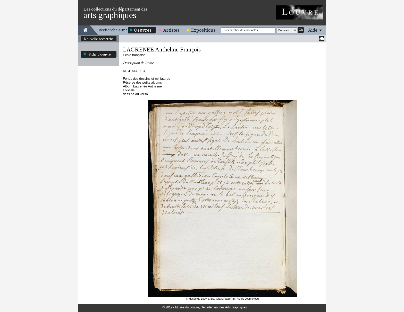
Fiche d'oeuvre (100, 54)
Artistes (171, 30)
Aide (312, 30)
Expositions (203, 30)
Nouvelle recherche (99, 39)
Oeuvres (143, 30)
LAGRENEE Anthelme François (162, 49)
